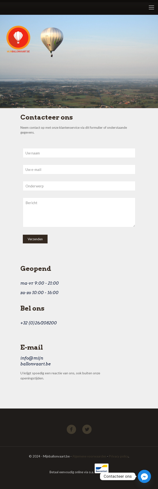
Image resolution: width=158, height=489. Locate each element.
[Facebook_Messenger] (144, 476)
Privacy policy (118, 456)
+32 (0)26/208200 (38, 323)
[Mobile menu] (151, 7)
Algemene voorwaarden (89, 456)
